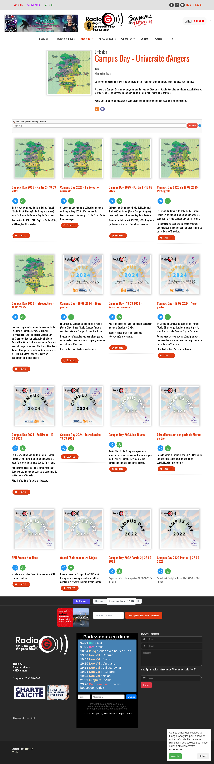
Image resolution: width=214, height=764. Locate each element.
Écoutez (20, 235)
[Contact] (102, 109)
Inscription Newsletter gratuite (144, 615)
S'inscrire (192, 125)
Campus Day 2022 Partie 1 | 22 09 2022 (178, 559)
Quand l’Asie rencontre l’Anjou (78, 557)
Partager (81, 601)
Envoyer (146, 685)
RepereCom (28, 748)
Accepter (175, 756)
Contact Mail (29, 718)
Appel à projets (107, 38)
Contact (145, 38)
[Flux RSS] (97, 109)
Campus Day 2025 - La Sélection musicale (80, 189)
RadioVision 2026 (65, 38)
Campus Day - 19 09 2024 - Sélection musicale (125, 305)
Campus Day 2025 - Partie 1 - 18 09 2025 (130, 189)
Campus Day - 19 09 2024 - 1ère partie (176, 305)
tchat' (49, 5)
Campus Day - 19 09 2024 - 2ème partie (80, 305)
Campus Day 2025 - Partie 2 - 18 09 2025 (34, 189)
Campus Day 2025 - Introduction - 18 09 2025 (33, 305)
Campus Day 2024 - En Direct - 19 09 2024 (32, 436)
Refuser (203, 756)
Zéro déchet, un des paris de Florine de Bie (179, 436)
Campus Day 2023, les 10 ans (127, 434)
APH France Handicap (25, 557)
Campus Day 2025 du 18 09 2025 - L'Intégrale (178, 189)
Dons (18, 5)
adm (15, 752)
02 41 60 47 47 (194, 5)
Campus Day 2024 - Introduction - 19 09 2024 (81, 436)
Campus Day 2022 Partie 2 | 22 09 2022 (130, 559)
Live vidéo (34, 5)
